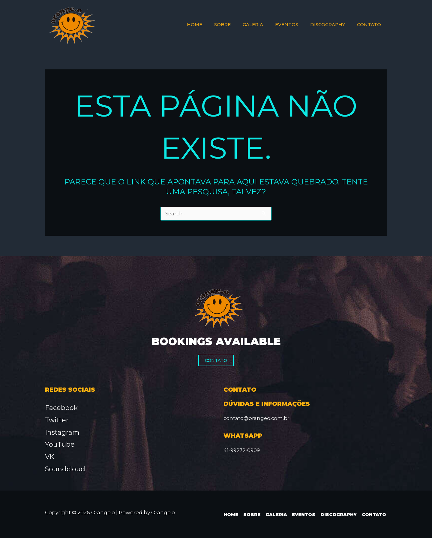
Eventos (302, 514)
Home (229, 514)
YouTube (60, 445)
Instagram (62, 432)
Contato (216, 360)
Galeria (275, 514)
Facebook (61, 408)
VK (49, 457)
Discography (338, 514)
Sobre (250, 514)
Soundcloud (65, 469)
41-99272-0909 (242, 450)
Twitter (57, 420)
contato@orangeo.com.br (257, 418)
